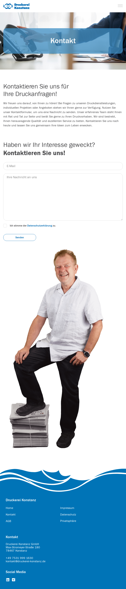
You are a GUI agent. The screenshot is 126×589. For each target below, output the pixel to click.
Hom (9, 508)
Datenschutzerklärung (39, 225)
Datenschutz (68, 514)
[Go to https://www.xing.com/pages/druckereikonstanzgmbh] (13, 580)
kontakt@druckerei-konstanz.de (25, 561)
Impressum (67, 508)
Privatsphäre (68, 521)
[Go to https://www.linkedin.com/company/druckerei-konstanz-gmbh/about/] (8, 580)
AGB (8, 521)
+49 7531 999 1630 (19, 558)
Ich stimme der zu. (33, 225)
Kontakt (11, 514)
